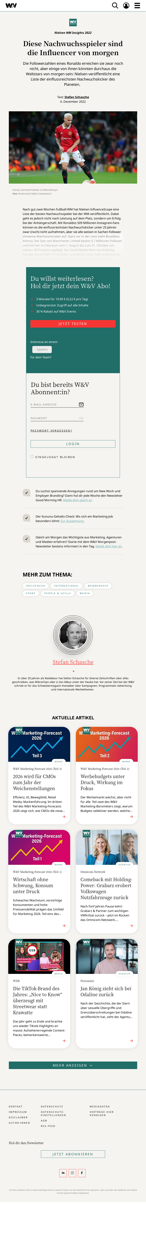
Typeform (42, 349)
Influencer (35, 585)
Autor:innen (19, 1122)
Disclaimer (18, 1117)
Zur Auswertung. (72, 521)
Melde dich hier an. (109, 546)
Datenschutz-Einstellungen (53, 1113)
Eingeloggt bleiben (55, 457)
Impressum (18, 1112)
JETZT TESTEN (73, 323)
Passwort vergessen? (51, 430)
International (66, 585)
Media (85, 593)
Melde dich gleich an (77, 500)
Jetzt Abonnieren (73, 1154)
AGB (44, 1120)
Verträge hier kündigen (102, 1113)
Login (73, 444)
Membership (98, 585)
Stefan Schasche (77, 97)
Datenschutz (52, 1106)
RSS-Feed (48, 1126)
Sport (31, 593)
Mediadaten (100, 1106)
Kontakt (16, 1106)
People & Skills (57, 593)
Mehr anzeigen (73, 1065)
